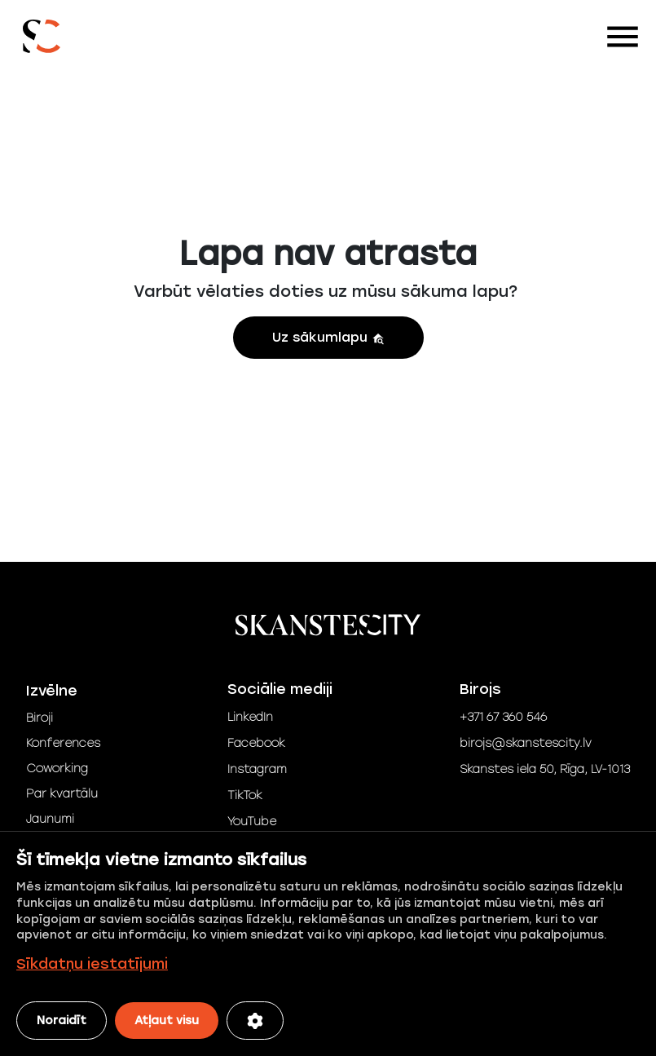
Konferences (63, 743)
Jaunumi (50, 819)
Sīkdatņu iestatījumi (92, 964)
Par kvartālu (62, 794)
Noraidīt (61, 1020)
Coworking (57, 768)
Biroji (39, 718)
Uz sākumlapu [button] (328, 337)
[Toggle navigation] (622, 36)
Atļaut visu (166, 1020)
